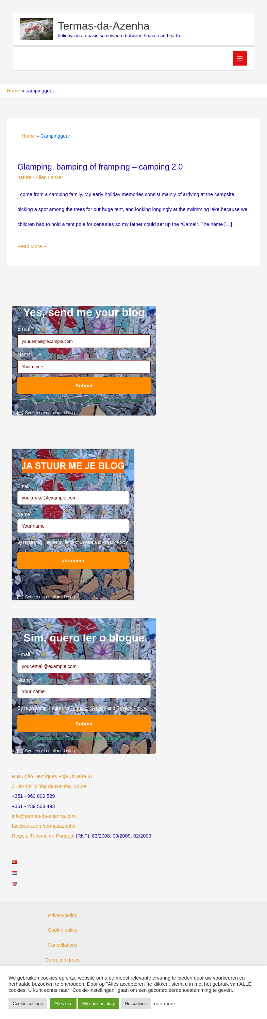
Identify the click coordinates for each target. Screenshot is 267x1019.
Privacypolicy (62, 915)
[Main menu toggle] (240, 58)
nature (24, 177)
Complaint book (62, 960)
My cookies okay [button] (98, 1003)
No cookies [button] (136, 1003)
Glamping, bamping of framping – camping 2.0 (100, 166)
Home (13, 90)
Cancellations (63, 945)
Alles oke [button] (63, 1003)
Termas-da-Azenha (104, 26)
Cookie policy (62, 930)
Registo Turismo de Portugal (43, 836)
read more (163, 1003)
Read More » (31, 246)
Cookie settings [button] (28, 1003)
